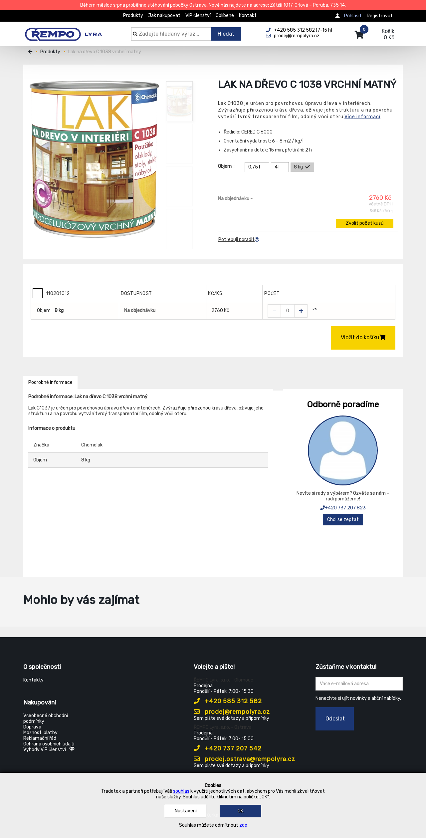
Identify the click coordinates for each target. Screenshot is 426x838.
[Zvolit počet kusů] (287, 311)
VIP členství (198, 15)
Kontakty (33, 680)
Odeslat (335, 718)
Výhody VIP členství (49, 749)
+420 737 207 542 (228, 748)
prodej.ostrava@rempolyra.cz (244, 759)
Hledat (226, 34)
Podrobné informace (50, 382)
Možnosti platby (40, 732)
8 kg (302, 167)
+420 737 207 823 (343, 508)
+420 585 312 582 (228, 701)
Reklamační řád (39, 738)
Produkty (133, 15)
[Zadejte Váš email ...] (359, 684)
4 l (281, 167)
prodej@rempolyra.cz (232, 711)
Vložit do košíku (363, 337)
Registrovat (380, 16)
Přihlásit (353, 16)
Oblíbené (225, 15)
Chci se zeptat (343, 519)
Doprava (32, 727)
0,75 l (258, 167)
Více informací (362, 117)
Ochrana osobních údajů (48, 744)
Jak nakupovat (164, 15)
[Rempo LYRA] (63, 30)
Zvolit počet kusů (364, 223)
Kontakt (248, 15)
